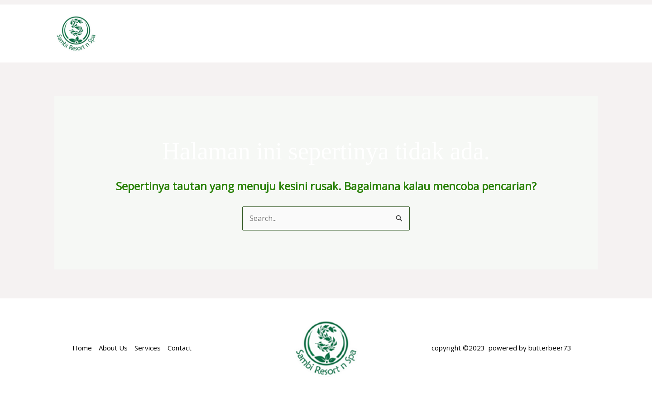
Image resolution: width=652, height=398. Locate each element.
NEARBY (530, 33)
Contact (180, 347)
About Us (113, 347)
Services (147, 347)
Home (228, 33)
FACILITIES (481, 33)
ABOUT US (273, 33)
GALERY (575, 33)
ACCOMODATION (340, 33)
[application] (370, 33)
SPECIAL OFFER (418, 33)
